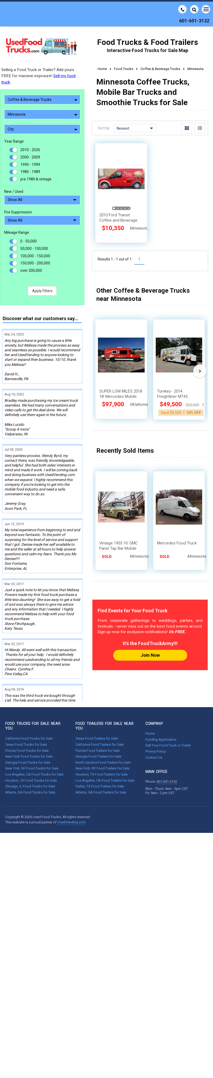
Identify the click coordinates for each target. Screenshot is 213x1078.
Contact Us (153, 728)
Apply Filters (42, 291)
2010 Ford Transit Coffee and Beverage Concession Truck (118, 220)
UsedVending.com (71, 793)
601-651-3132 (167, 752)
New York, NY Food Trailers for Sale (102, 739)
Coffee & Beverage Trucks (42, 99)
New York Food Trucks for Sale (29, 727)
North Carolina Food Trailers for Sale (103, 733)
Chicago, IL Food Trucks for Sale (30, 757)
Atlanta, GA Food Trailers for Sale (100, 763)
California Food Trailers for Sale (99, 715)
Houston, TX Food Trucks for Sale (31, 751)
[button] (114, 208)
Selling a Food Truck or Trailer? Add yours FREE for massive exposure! (38, 75)
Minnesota (42, 114)
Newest (135, 128)
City (42, 129)
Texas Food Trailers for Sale (96, 709)
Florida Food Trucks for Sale (27, 721)
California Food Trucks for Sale (29, 709)
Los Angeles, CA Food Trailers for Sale (104, 751)
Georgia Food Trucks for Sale (27, 733)
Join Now (150, 655)
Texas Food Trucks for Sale (26, 715)
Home (150, 704)
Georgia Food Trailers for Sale (98, 727)
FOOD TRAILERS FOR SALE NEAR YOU (104, 696)
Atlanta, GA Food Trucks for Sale (30, 763)
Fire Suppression (18, 212)
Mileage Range (16, 232)
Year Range (14, 141)
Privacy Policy (155, 722)
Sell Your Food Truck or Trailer (168, 716)
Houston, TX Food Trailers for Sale (101, 745)
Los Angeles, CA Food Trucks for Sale (34, 745)
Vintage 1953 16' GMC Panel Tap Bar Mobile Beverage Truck (118, 548)
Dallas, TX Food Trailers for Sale (99, 757)
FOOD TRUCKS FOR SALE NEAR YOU (32, 696)
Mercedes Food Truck (177, 543)
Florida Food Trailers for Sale (97, 721)
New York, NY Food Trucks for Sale (31, 739)
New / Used (13, 191)
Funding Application (160, 710)
